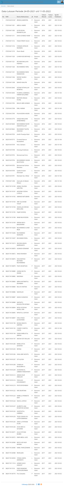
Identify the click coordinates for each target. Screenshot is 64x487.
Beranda (3, 6)
